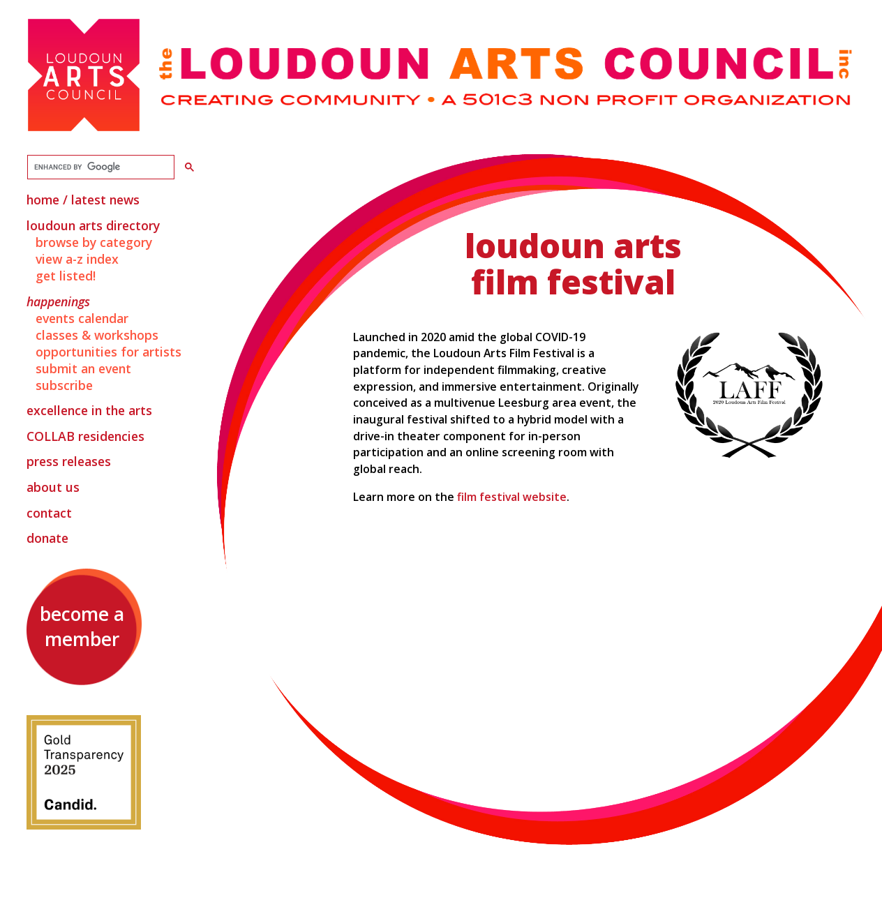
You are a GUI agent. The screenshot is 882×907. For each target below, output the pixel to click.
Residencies (85, 436)
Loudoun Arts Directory (93, 225)
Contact (49, 512)
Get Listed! (66, 275)
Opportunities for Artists (108, 351)
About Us (53, 487)
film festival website (512, 496)
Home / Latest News (83, 199)
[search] (99, 167)
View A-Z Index (77, 258)
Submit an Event (83, 368)
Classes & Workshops (97, 335)
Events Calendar (82, 318)
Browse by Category (94, 242)
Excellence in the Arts (89, 410)
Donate (47, 538)
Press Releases (69, 461)
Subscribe (64, 385)
